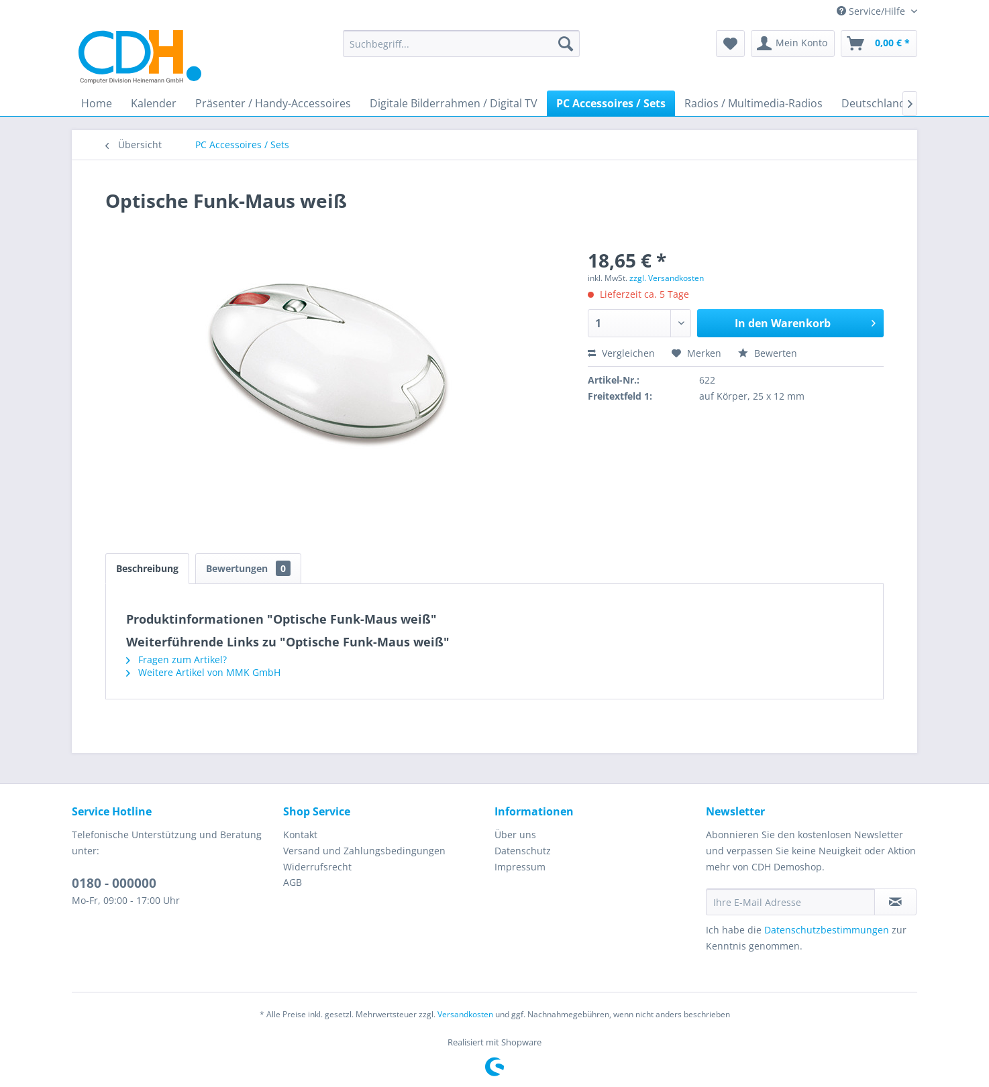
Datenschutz (522, 850)
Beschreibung (147, 568)
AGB (292, 882)
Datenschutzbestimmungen (826, 929)
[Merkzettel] (730, 43)
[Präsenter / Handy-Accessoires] (273, 103)
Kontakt (300, 834)
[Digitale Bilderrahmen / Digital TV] (453, 103)
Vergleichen (621, 353)
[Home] (96, 103)
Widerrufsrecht (317, 866)
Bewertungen (248, 568)
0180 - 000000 (114, 883)
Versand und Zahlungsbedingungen (364, 850)
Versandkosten (465, 1014)
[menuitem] (461, 43)
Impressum (519, 866)
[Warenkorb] (879, 43)
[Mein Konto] (793, 43)
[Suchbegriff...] (461, 43)
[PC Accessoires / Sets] (611, 103)
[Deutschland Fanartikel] (900, 103)
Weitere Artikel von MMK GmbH (203, 672)
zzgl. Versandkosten (666, 278)
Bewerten (767, 353)
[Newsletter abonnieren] (895, 902)
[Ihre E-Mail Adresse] (790, 902)
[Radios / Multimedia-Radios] (753, 103)
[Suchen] (566, 43)
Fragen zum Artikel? (176, 659)
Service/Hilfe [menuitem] (872, 11)
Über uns (515, 834)
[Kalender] (153, 103)
